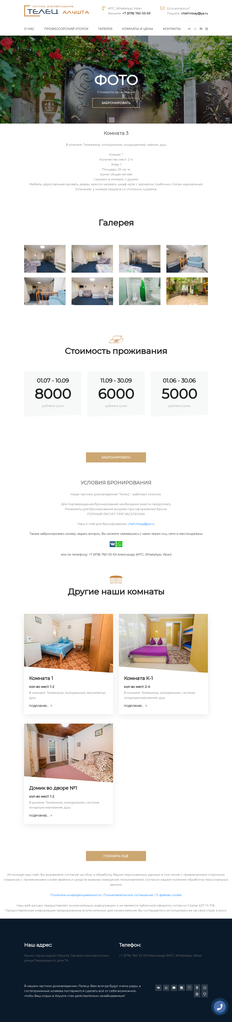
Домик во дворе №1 (53, 788)
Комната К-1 (138, 678)
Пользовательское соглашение (128, 895)
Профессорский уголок (66, 29)
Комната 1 (41, 678)
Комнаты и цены (137, 29)
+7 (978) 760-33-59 (136, 13)
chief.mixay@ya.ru (194, 13)
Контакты (172, 29)
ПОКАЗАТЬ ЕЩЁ (115, 856)
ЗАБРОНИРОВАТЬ (116, 103)
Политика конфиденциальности (75, 895)
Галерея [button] (105, 29)
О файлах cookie (169, 895)
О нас (29, 29)
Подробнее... (40, 705)
